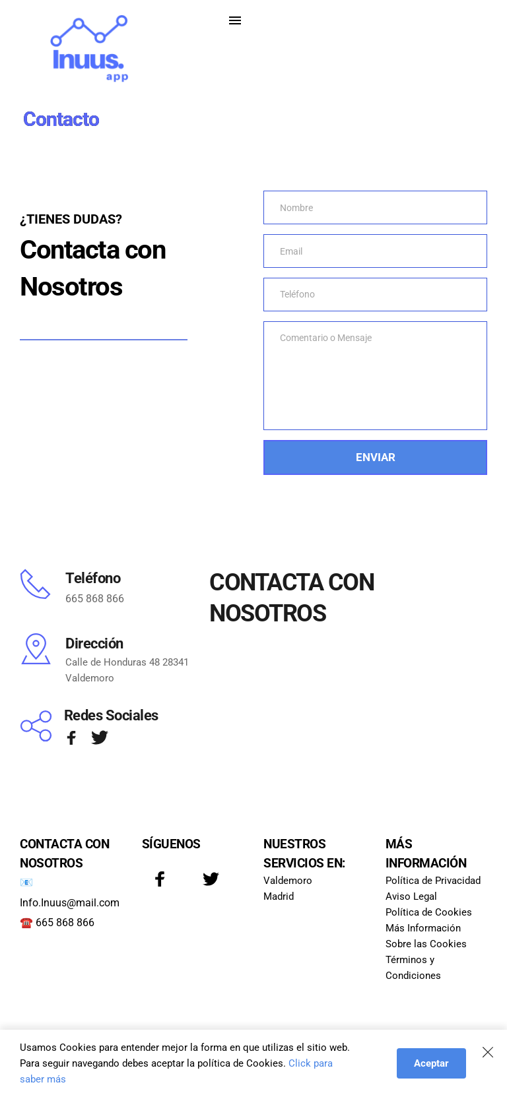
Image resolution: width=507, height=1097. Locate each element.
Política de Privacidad (433, 881)
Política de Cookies (429, 913)
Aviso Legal (413, 897)
